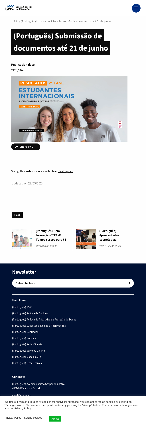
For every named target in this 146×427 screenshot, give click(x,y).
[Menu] (136, 8)
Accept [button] (55, 418)
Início (15, 21)
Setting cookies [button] (33, 417)
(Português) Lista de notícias (38, 21)
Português (65, 171)
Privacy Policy (13, 417)
